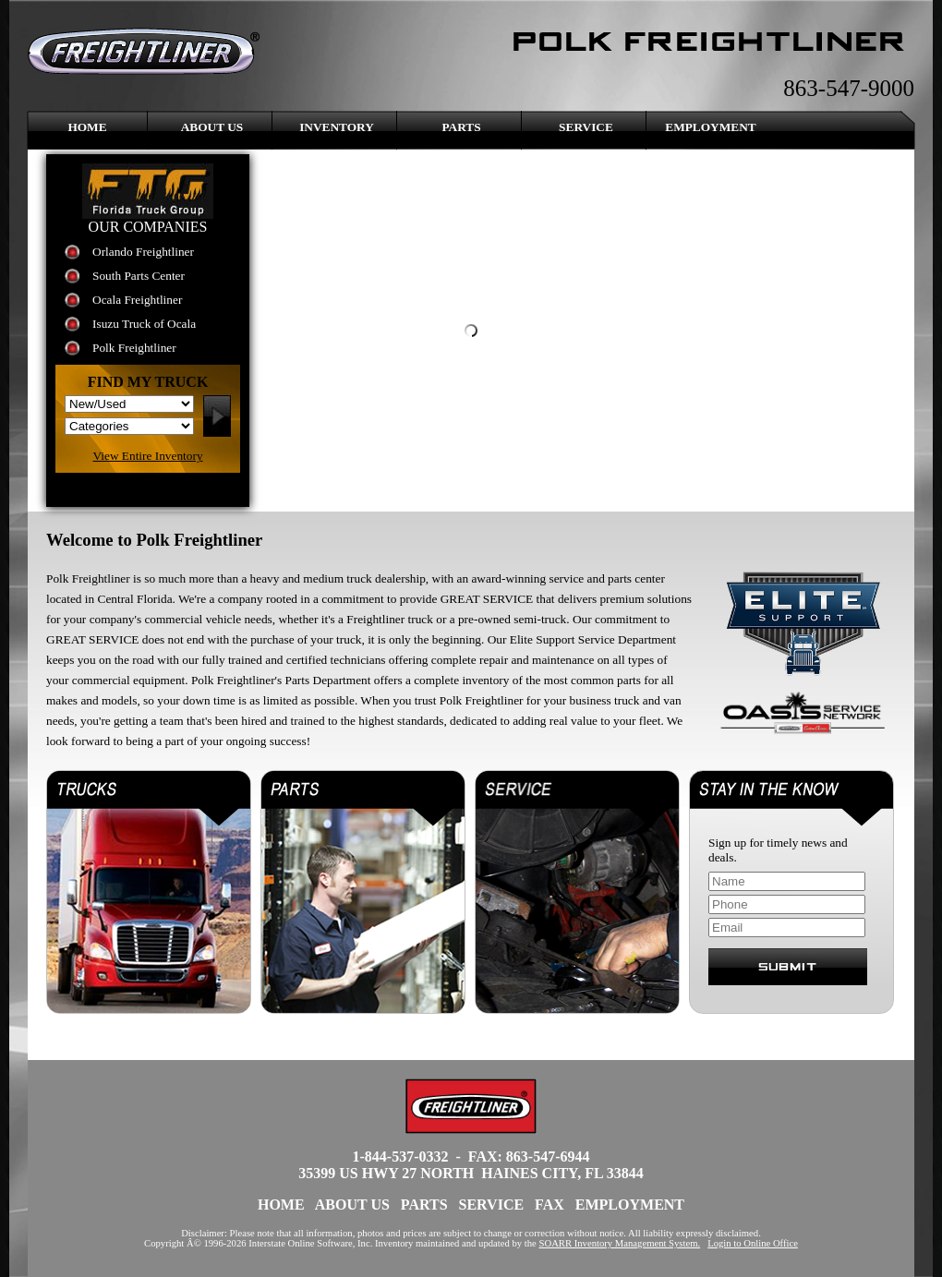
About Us (212, 127)
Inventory (336, 127)
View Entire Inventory (147, 456)
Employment (710, 127)
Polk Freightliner (134, 348)
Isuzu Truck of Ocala (144, 324)
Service (586, 127)
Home (86, 127)
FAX (549, 1204)
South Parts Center (138, 276)
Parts (460, 127)
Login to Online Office (752, 1243)
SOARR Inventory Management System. (620, 1243)
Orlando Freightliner (143, 252)
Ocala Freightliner (137, 300)
